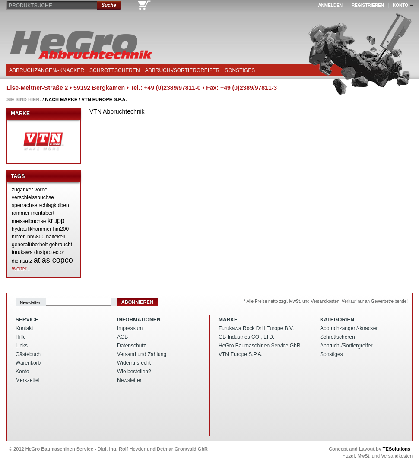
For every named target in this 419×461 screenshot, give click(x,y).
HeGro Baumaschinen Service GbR (259, 346)
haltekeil (55, 237)
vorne (41, 190)
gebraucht (60, 245)
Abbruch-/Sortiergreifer (182, 70)
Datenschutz (131, 346)
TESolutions (396, 448)
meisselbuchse (29, 221)
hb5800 (35, 237)
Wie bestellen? (134, 372)
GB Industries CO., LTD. (246, 337)
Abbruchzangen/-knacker (46, 70)
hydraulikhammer (31, 229)
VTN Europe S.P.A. (104, 99)
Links (22, 346)
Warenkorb (28, 363)
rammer (20, 213)
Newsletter (30, 302)
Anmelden (330, 5)
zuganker (22, 190)
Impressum (130, 328)
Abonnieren (137, 302)
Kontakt (24, 328)
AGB (122, 337)
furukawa (22, 252)
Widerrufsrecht (134, 363)
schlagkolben (54, 205)
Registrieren (368, 5)
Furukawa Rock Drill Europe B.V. (256, 328)
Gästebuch (28, 354)
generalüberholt (30, 245)
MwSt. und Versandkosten (385, 455)
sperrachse (24, 205)
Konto (22, 372)
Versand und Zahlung (141, 354)
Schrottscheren (114, 70)
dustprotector (49, 252)
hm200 (61, 229)
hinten (19, 237)
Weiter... (21, 269)
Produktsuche (30, 6)
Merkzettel (27, 380)
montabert (42, 213)
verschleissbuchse (33, 197)
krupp (56, 220)
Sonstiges (240, 70)
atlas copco (53, 260)
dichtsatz (22, 261)
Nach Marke (61, 99)
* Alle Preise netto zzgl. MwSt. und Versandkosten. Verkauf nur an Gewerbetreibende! (326, 301)
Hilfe (21, 337)
